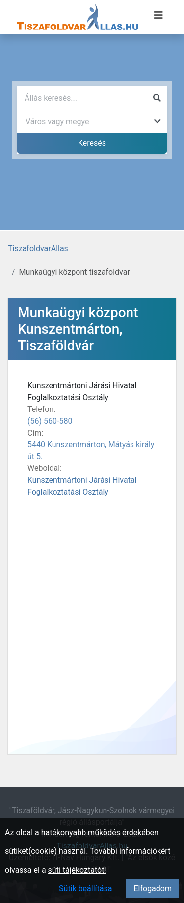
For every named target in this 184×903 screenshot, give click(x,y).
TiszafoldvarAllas (38, 248)
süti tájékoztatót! (77, 869)
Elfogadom (152, 888)
